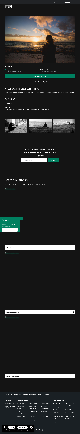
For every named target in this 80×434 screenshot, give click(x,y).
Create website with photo (40, 82)
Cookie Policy (28, 430)
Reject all (12, 427)
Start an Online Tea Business (57, 408)
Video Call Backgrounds (32, 420)
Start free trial (10, 230)
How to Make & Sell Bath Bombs (69, 404)
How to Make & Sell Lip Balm (57, 413)
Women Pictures (21, 414)
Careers (7, 394)
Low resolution (46, 70)
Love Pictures (44, 414)
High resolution (11, 70)
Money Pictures (32, 408)
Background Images (33, 411)
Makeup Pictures (45, 403)
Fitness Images (44, 416)
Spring (37, 109)
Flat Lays (19, 411)
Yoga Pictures (32, 416)
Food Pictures (44, 406)
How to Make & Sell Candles (69, 417)
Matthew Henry (14, 103)
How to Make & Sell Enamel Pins (69, 408)
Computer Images (45, 408)
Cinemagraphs (44, 411)
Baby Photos (20, 419)
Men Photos (32, 414)
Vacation (32, 109)
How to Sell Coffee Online (69, 413)
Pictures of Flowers (21, 416)
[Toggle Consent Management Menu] (4, 427)
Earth (27, 109)
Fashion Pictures (33, 403)
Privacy (40, 394)
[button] (4, 427)
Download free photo (40, 76)
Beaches (20, 109)
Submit (53, 160)
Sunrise (42, 109)
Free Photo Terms (16, 394)
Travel (11, 109)
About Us (46, 394)
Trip (24, 109)
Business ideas (56, 403)
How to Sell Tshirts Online (57, 422)
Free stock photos (9, 403)
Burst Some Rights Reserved (13, 116)
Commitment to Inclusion (29, 394)
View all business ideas (14, 383)
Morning (47, 109)
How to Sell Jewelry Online (58, 417)
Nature (7, 109)
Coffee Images (20, 406)
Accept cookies (22, 427)
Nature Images (32, 406)
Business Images (21, 403)
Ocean (15, 109)
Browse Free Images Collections (10, 407)
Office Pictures (20, 408)
